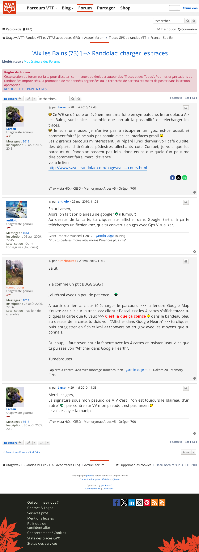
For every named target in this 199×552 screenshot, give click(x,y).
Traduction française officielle (95, 479)
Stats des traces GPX (43, 538)
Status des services (42, 544)
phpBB (89, 475)
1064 (26, 233)
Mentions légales (40, 518)
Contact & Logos (40, 508)
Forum (85, 8)
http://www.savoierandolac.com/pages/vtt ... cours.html (97, 167)
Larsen (11, 129)
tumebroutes (15, 287)
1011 (26, 300)
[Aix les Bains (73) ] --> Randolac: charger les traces (99, 53)
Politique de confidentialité (38, 526)
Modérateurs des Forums (42, 61)
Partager (106, 8)
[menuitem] (27, 29)
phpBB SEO (106, 485)
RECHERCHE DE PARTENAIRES (25, 89)
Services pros (37, 513)
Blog (66, 8)
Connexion (190, 8)
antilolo (11, 220)
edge (110, 235)
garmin (101, 235)
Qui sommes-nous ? (43, 502)
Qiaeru (116, 479)
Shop (125, 8)
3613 (26, 141)
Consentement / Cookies (46, 533)
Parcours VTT (40, 8)
